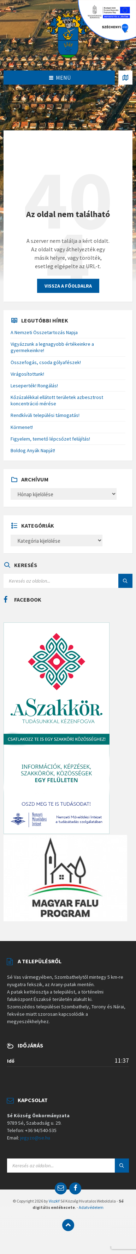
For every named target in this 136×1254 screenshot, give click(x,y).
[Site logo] (68, 34)
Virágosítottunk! (27, 374)
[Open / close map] (125, 77)
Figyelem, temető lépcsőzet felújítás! (50, 439)
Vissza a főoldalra (68, 286)
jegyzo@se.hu (35, 1138)
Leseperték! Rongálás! (34, 385)
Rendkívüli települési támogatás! (45, 415)
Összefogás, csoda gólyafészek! (46, 362)
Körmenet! (22, 427)
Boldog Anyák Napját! (33, 450)
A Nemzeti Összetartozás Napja (44, 332)
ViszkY (54, 1201)
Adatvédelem (91, 1207)
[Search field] (68, 581)
